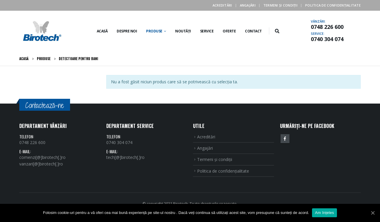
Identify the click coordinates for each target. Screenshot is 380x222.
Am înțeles (324, 212)
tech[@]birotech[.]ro (125, 157)
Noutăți (183, 31)
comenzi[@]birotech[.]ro (42, 157)
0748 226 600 (327, 26)
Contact (253, 31)
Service (207, 31)
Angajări (248, 5)
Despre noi (127, 31)
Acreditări (222, 5)
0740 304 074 (327, 39)
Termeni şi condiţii (280, 5)
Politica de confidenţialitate (333, 5)
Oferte (229, 31)
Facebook (285, 138)
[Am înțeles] (373, 213)
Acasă (102, 31)
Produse (154, 31)
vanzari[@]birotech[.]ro (41, 164)
